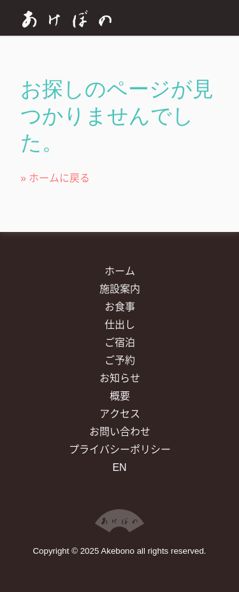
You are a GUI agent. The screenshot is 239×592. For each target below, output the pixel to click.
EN (119, 467)
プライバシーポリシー (120, 449)
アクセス (119, 413)
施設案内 (119, 289)
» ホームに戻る (55, 178)
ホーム (120, 271)
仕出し (120, 324)
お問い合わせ (119, 431)
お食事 (120, 306)
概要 (120, 396)
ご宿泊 (120, 342)
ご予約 (120, 360)
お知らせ (119, 378)
